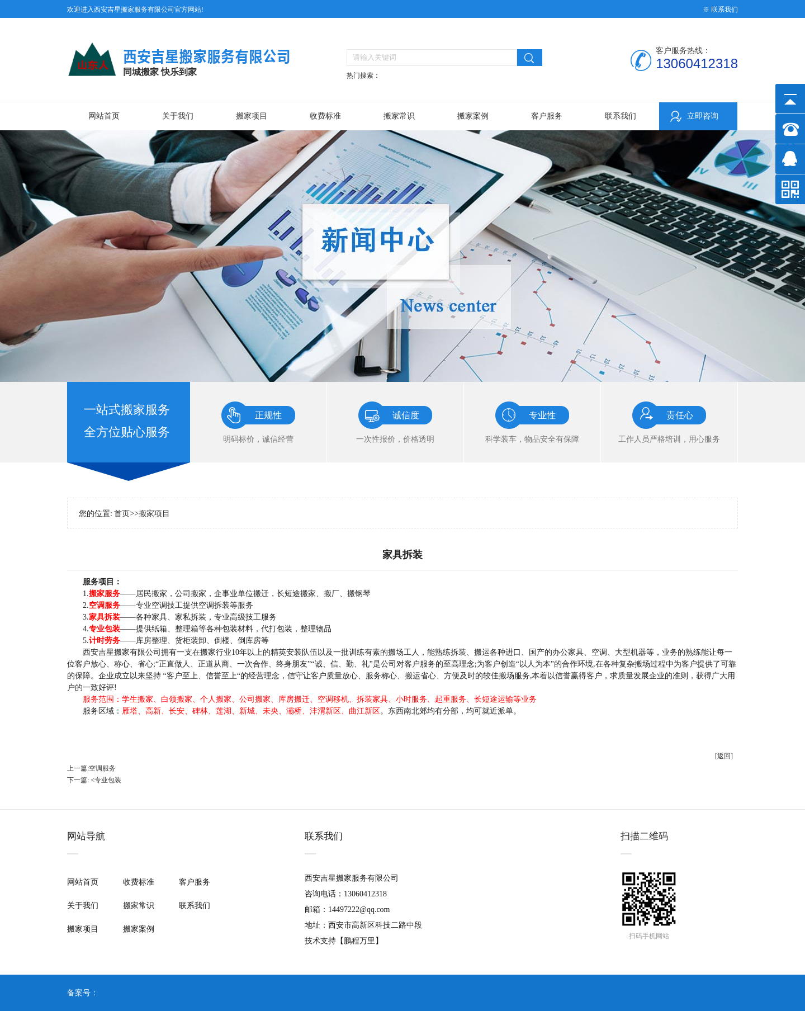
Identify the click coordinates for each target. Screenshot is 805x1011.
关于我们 (177, 116)
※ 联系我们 (720, 9)
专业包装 (107, 780)
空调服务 (102, 768)
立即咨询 (702, 116)
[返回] (724, 756)
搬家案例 (473, 116)
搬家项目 (251, 116)
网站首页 (104, 116)
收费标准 (325, 116)
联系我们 (620, 116)
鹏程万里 (359, 941)
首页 (122, 513)
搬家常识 (399, 116)
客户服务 (546, 116)
